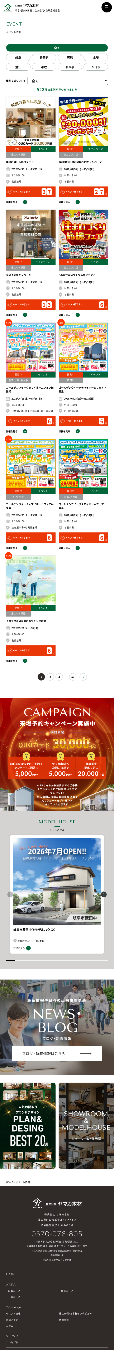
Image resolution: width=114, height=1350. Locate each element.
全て (57, 48)
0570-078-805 (57, 1233)
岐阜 (18, 57)
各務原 (44, 57)
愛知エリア (67, 1291)
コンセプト (12, 1342)
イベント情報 (13, 1313)
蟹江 (18, 67)
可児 (70, 57)
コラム (9, 1326)
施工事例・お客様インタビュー (75, 1313)
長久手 (70, 67)
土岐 (96, 57)
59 (72, 677)
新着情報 (64, 1320)
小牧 (44, 67)
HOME (9, 1182)
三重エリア (14, 1297)
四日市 (95, 67)
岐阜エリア (14, 1291)
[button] (104, 894)
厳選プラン (12, 1320)
